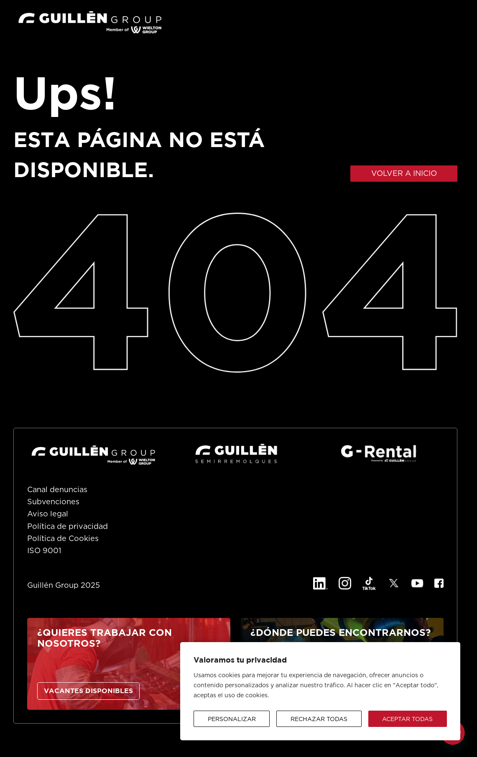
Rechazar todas (319, 719)
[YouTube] (417, 583)
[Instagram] (345, 583)
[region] (320, 691)
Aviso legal (47, 514)
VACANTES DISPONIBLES (88, 691)
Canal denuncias (57, 490)
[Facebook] (439, 583)
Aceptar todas (407, 719)
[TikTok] (369, 583)
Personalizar (232, 719)
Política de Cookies (63, 539)
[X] (393, 583)
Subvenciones (53, 502)
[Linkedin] (320, 583)
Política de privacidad (67, 527)
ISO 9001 (44, 551)
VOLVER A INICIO (404, 174)
